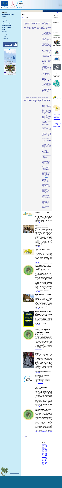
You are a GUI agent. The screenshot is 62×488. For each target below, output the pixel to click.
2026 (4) (44, 444)
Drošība (3, 18)
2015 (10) (44, 458)
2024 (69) (44, 446)
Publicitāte (4, 31)
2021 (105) (44, 450)
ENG (57, 12)
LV (60, 12)
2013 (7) (44, 461)
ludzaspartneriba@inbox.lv (14, 473)
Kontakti (4, 36)
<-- (22, 17)
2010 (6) (44, 464)
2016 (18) (44, 457)
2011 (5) (44, 463)
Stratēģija (4, 16)
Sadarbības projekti (6, 25)
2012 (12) (44, 462)
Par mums (4, 33)
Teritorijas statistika (6, 27)
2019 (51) (44, 453)
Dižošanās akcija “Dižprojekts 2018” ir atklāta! (43, 410)
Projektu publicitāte (6, 23)
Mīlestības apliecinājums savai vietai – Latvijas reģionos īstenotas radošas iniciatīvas (43, 331)
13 (54, 25)
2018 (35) (44, 454)
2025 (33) (44, 445)
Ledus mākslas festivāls (41, 352)
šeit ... (46, 168)
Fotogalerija (4, 34)
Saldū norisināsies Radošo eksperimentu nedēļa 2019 (42, 226)
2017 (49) (44, 455)
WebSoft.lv (57, 478)
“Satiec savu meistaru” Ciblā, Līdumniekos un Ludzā (42, 250)
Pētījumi (4, 29)
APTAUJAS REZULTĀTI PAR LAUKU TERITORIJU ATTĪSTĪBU (43, 387)
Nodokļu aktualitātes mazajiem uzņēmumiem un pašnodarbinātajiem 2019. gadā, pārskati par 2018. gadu (43, 313)
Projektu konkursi (6, 21)
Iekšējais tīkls (5, 38)
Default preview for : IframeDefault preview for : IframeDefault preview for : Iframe (31, 53)
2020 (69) (44, 451)
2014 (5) (44, 459)
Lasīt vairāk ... (38, 222)
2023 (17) (44, 448)
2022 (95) (44, 449)
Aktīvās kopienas (5, 20)
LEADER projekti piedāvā (8, 14)
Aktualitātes (4, 12)
